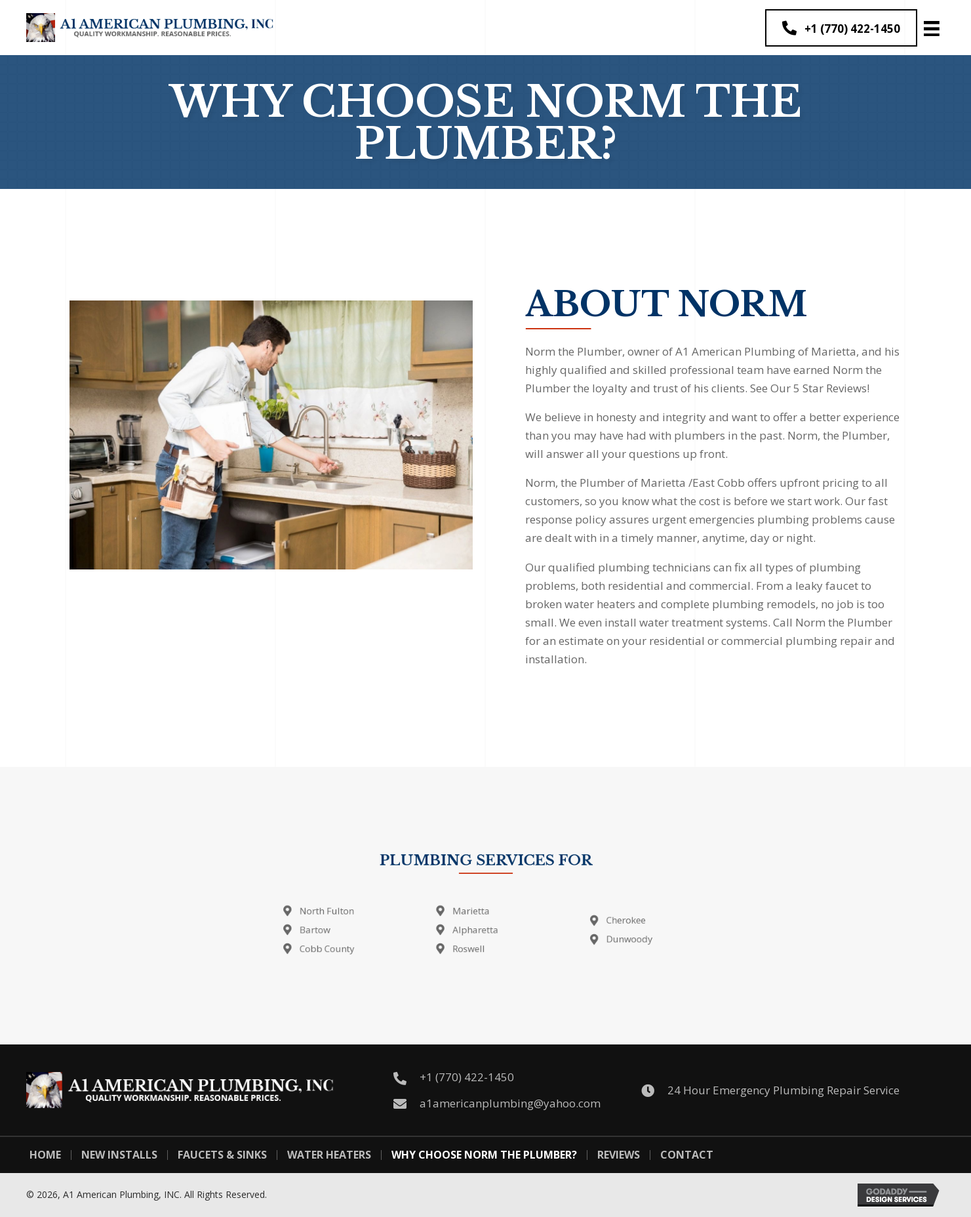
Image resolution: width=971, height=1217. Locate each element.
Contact (686, 1155)
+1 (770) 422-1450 (467, 1076)
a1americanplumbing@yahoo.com (510, 1103)
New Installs (119, 1155)
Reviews (618, 1155)
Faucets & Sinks (222, 1155)
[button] (841, 28)
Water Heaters (329, 1155)
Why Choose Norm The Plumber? (484, 1155)
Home (45, 1155)
